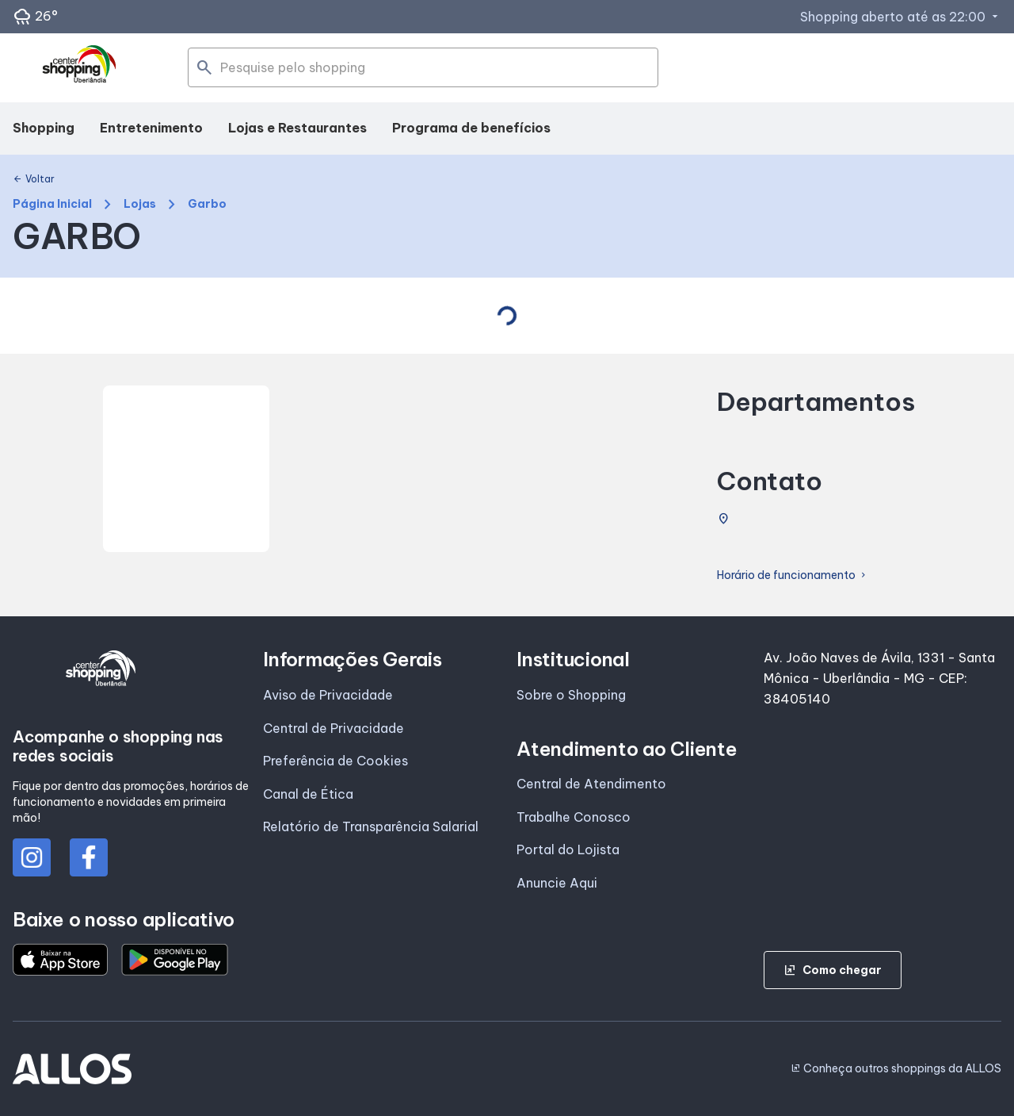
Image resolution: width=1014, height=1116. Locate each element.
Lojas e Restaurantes (297, 128)
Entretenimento (151, 128)
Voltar (34, 179)
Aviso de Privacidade (328, 695)
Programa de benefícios (471, 128)
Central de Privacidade (333, 728)
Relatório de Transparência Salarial (370, 826)
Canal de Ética (308, 794)
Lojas (140, 204)
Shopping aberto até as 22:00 (900, 17)
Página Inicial (52, 204)
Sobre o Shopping (571, 695)
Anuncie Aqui (557, 883)
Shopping (43, 128)
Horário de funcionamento (792, 575)
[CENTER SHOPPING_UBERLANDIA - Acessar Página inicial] (80, 68)
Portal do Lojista (568, 849)
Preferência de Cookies (335, 761)
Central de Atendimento (591, 784)
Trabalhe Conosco (574, 817)
